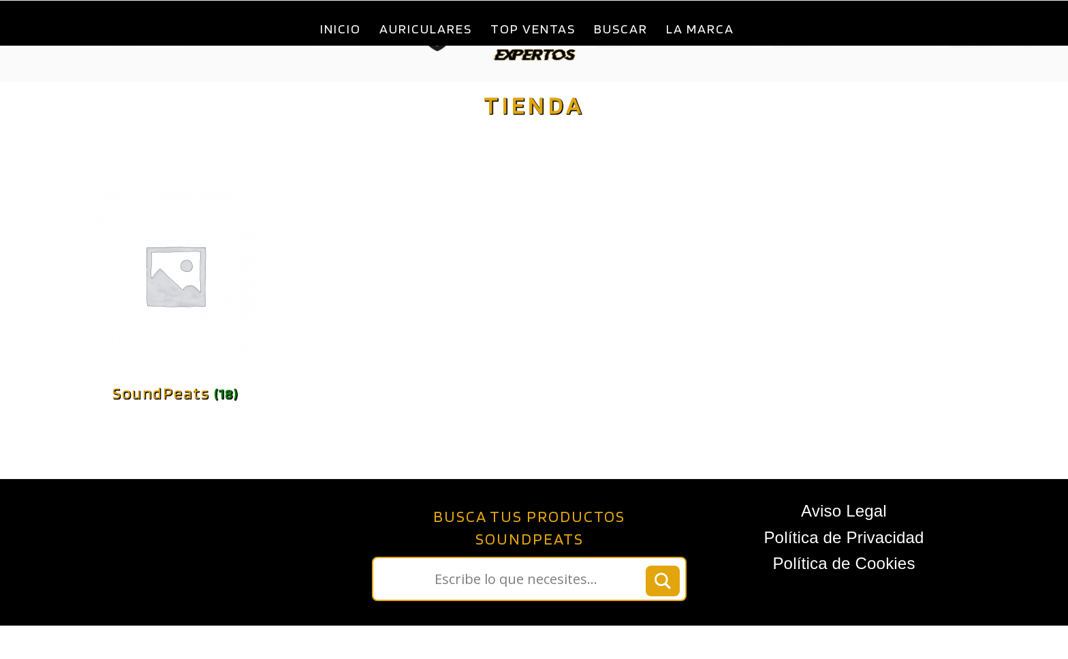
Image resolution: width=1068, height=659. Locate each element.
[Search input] (516, 579)
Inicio (340, 28)
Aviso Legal (844, 511)
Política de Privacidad (844, 537)
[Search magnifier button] (663, 581)
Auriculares (425, 28)
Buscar (621, 28)
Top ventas (533, 28)
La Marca (700, 28)
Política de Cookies (843, 563)
